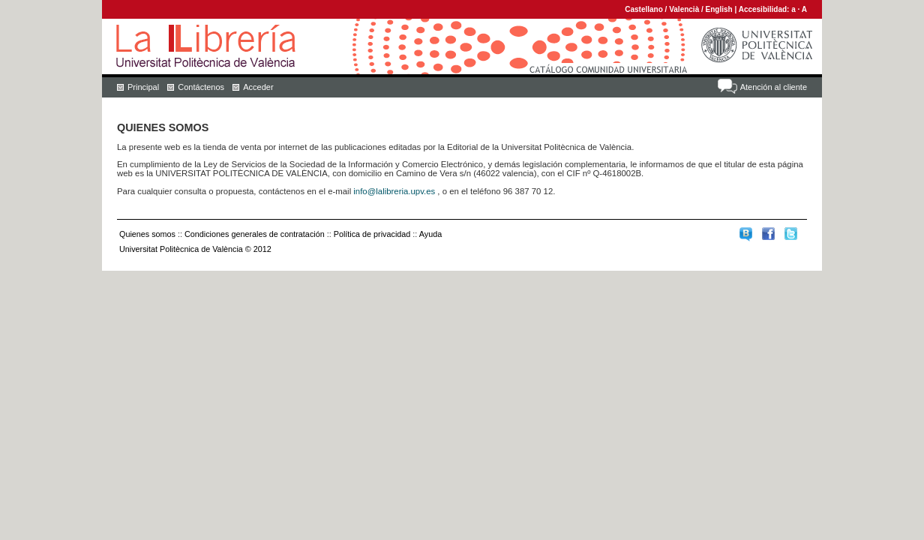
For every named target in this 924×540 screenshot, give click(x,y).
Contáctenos (201, 87)
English (719, 9)
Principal (143, 87)
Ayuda (430, 234)
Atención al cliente (773, 87)
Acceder (258, 87)
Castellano (644, 9)
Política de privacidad (372, 234)
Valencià (684, 9)
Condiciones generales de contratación (254, 234)
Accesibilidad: (765, 9)
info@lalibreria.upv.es (394, 191)
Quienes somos (147, 234)
